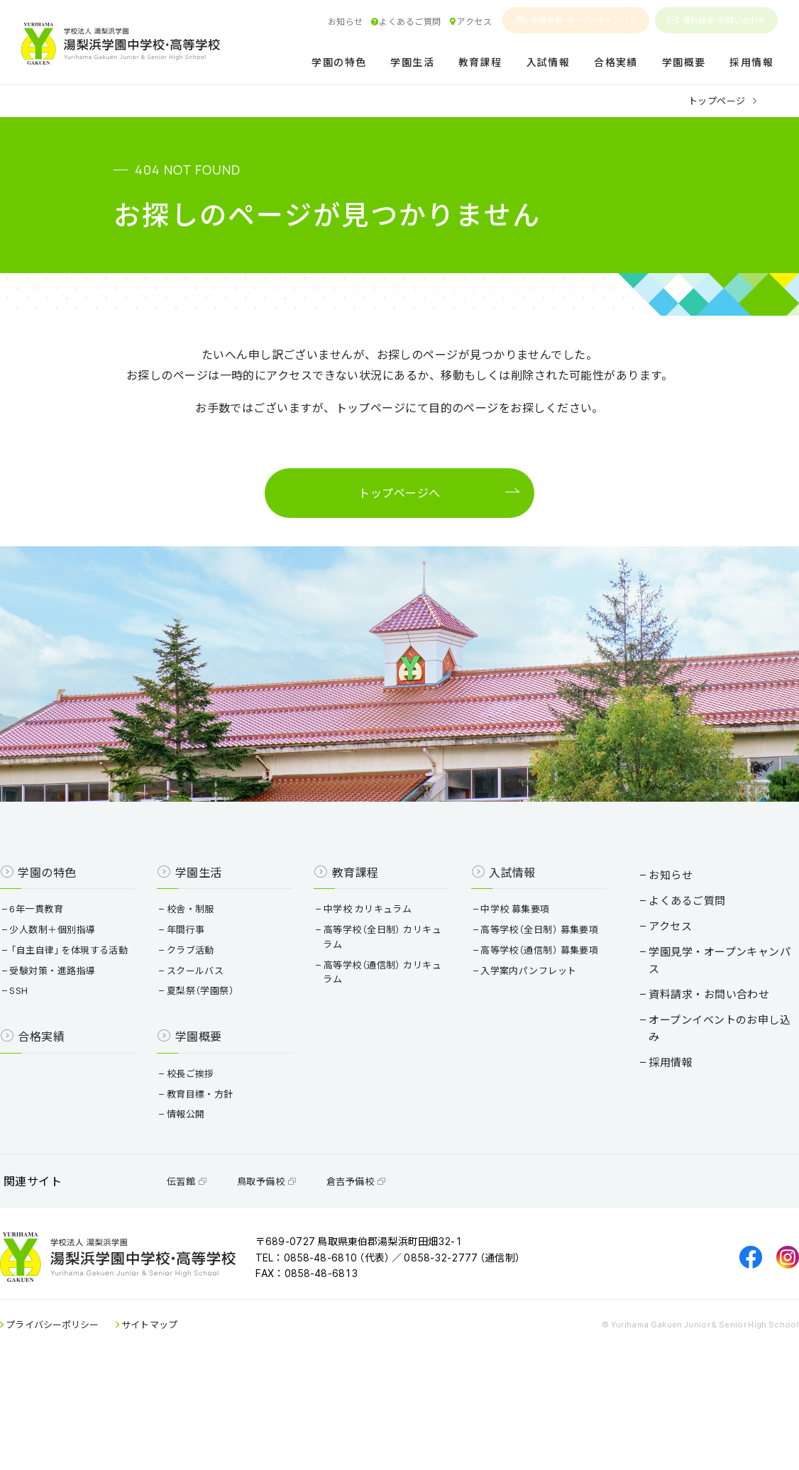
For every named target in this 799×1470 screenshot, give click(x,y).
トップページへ (399, 498)
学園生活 (412, 63)
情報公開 (198, 1181)
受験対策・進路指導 (75, 1038)
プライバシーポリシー (74, 1419)
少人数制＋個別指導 (75, 982)
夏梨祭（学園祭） (213, 1044)
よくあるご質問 (405, 21)
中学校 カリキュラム (370, 961)
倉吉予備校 (377, 1262)
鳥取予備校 (288, 1262)
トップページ (717, 100)
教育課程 (480, 63)
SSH (41, 1058)
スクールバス (208, 1023)
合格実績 (616, 63)
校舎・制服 (203, 961)
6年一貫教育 (59, 961)
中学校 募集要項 (508, 961)
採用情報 (751, 63)
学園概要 (684, 63)
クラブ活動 (203, 1003)
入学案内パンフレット (522, 1052)
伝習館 (208, 1262)
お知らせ (345, 21)
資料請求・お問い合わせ (716, 20)
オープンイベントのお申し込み (697, 1042)
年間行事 (198, 982)
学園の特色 (339, 63)
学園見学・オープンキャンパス (575, 20)
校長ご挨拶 (203, 1141)
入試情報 (549, 63)
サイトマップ (171, 1419)
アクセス (470, 21)
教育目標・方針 (212, 1161)
